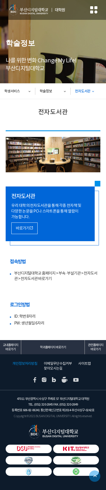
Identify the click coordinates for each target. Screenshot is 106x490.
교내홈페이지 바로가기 (10, 347)
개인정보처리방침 (24, 363)
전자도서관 (82, 91)
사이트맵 (84, 363)
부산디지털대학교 (28, 10)
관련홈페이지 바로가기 (95, 347)
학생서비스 (12, 91)
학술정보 (46, 91)
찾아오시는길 (53, 368)
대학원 (60, 10)
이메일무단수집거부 (58, 363)
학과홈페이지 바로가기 (53, 347)
